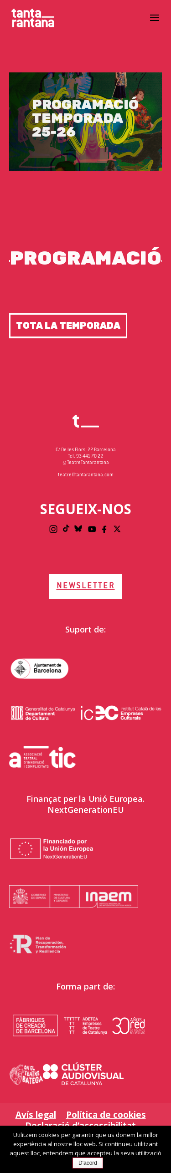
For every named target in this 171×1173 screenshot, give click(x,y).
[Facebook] (104, 529)
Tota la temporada (68, 325)
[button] (154, 23)
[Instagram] (53, 529)
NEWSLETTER (86, 586)
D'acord (87, 1163)
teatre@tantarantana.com (86, 475)
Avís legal (36, 1115)
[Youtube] (92, 529)
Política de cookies (106, 1115)
